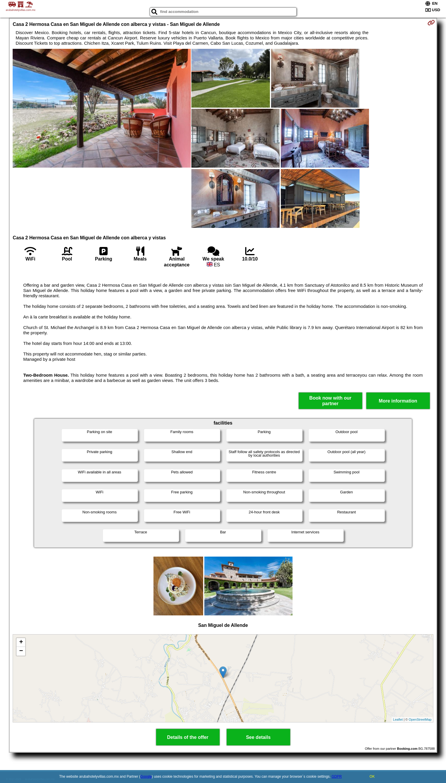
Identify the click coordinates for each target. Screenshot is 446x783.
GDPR (337, 776)
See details (258, 737)
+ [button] (21, 642)
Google (146, 776)
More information (398, 400)
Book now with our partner (330, 400)
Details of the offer (187, 737)
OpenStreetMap (420, 719)
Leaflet (398, 719)
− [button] (21, 651)
